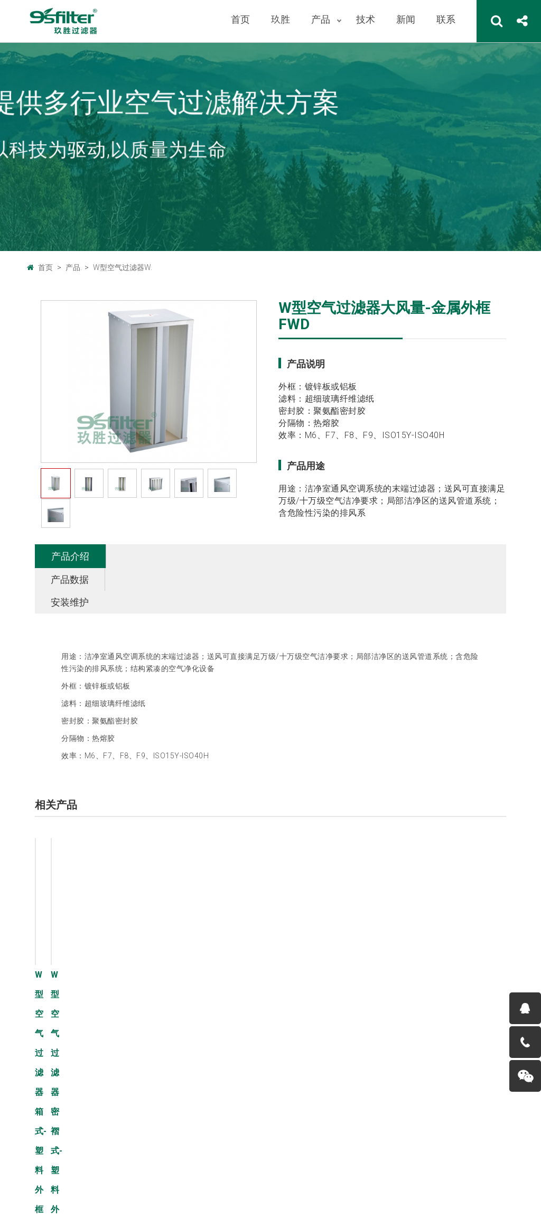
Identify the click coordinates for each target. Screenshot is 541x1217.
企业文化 (42, 1042)
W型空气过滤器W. (122, 267)
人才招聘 (42, 1074)
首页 (45, 267)
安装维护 (211, 556)
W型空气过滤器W (140, 1089)
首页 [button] (240, 19)
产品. (74, 267)
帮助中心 (120, 1182)
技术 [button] (365, 19)
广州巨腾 (86, 1153)
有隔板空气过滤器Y (143, 1074)
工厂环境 (42, 1058)
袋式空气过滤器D (139, 1058)
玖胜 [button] (280, 19)
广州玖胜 (126, 1153)
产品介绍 (70, 556)
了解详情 (186, 922)
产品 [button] (321, 19)
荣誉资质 (42, 1089)
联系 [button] (445, 19)
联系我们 (42, 1182)
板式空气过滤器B (139, 1026)
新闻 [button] (405, 19)
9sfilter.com (300, 1180)
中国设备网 (168, 1153)
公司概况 (42, 1026)
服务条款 (42, 1198)
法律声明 (81, 1182)
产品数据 (141, 556)
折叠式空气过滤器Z (143, 1042)
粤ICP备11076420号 (264, 1192)
